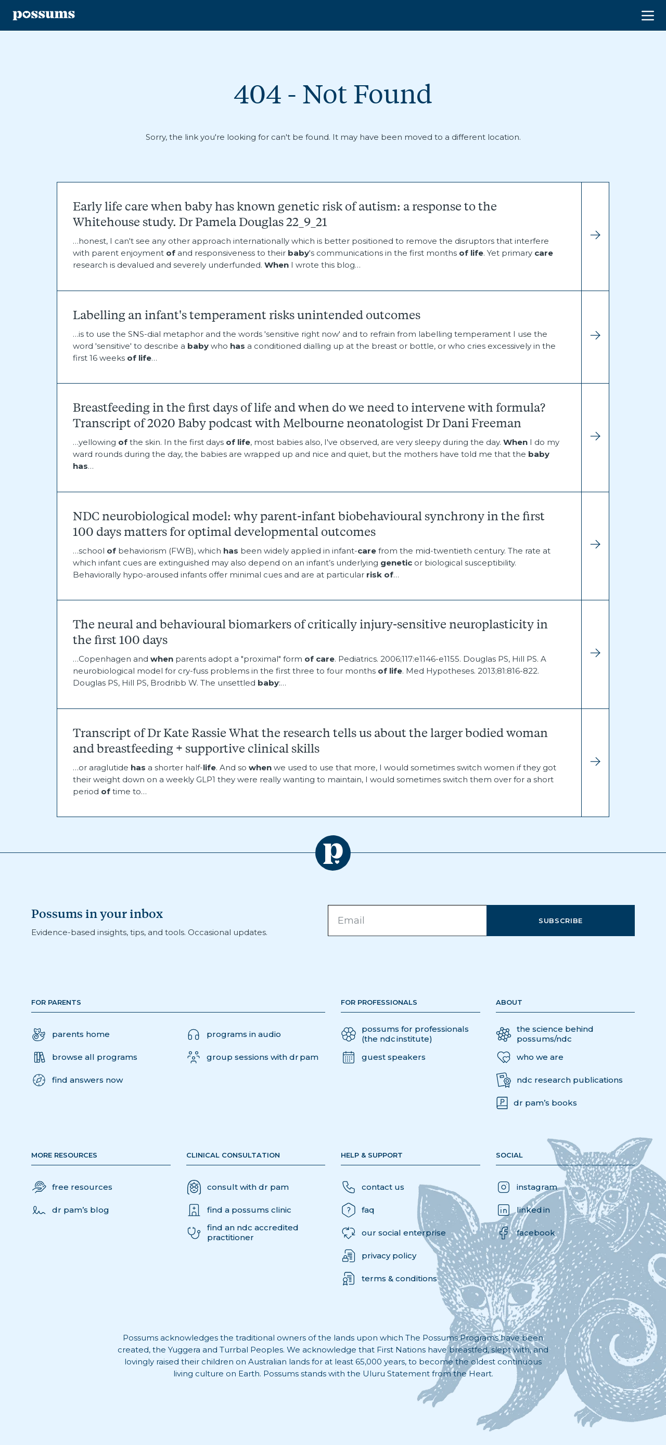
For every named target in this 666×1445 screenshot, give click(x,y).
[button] (77, 1080)
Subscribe (561, 920)
